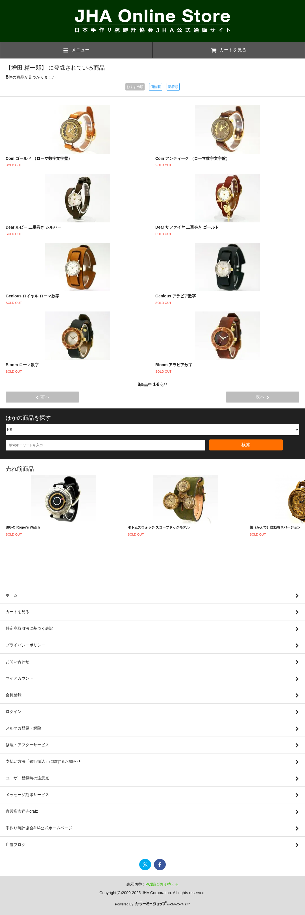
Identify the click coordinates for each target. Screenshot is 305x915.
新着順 (173, 87)
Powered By (152, 904)
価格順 (156, 87)
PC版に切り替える (161, 884)
